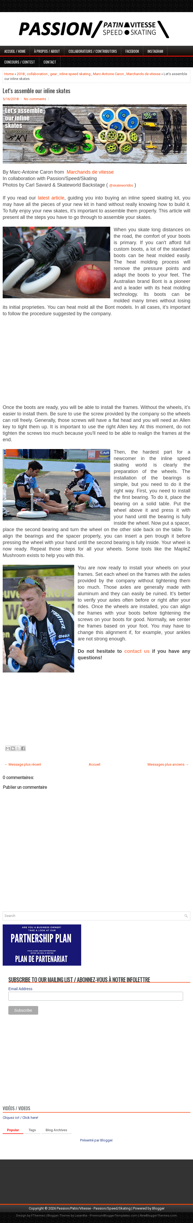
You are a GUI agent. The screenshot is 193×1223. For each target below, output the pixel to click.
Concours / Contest (19, 62)
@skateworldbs (121, 185)
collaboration (37, 74)
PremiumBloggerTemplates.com (113, 1215)
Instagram (155, 51)
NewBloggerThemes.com (158, 1215)
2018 (20, 74)
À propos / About (47, 51)
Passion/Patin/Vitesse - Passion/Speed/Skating (94, 1208)
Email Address (20, 989)
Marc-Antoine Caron (108, 74)
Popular (13, 1130)
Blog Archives (56, 1130)
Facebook (132, 51)
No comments (35, 99)
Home (9, 74)
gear (53, 74)
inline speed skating (75, 74)
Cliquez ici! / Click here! (20, 1118)
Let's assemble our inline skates (36, 90)
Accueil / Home (15, 51)
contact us (136, 651)
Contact (50, 62)
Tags (32, 1130)
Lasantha (81, 1215)
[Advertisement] (96, 360)
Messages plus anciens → (168, 764)
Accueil (94, 764)
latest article (51, 198)
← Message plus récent (22, 764)
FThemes (38, 1215)
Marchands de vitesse (143, 74)
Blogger (106, 1140)
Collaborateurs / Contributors (93, 51)
